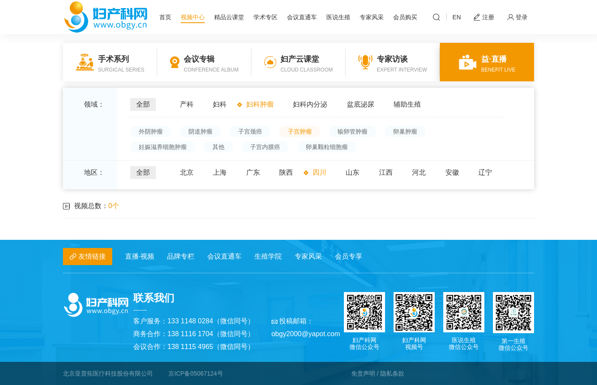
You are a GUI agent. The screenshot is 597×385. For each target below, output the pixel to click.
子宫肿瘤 (300, 131)
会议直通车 (302, 17)
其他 (218, 146)
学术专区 (266, 17)
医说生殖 (338, 17)
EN (457, 17)
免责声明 (363, 373)
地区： (94, 172)
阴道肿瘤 (200, 131)
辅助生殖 (407, 104)
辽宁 (485, 172)
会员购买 (405, 17)
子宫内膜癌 (265, 146)
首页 (165, 17)
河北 (419, 172)
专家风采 (372, 17)
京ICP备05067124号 (195, 373)
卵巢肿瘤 (405, 131)
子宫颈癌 (250, 131)
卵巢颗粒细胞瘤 (327, 146)
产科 (187, 104)
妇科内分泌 (310, 104)
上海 (220, 172)
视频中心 (193, 17)
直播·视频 (139, 256)
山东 (352, 172)
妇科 (220, 104)
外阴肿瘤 (151, 131)
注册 (484, 17)
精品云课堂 (229, 17)
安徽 (452, 172)
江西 (386, 172)
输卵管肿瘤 (352, 131)
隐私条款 (392, 373)
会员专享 (348, 256)
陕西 (286, 172)
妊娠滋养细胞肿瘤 (163, 146)
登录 (517, 17)
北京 (187, 172)
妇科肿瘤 (260, 104)
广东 (253, 172)
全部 (143, 104)
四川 (319, 172)
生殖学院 (268, 256)
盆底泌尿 (360, 104)
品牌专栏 (180, 256)
